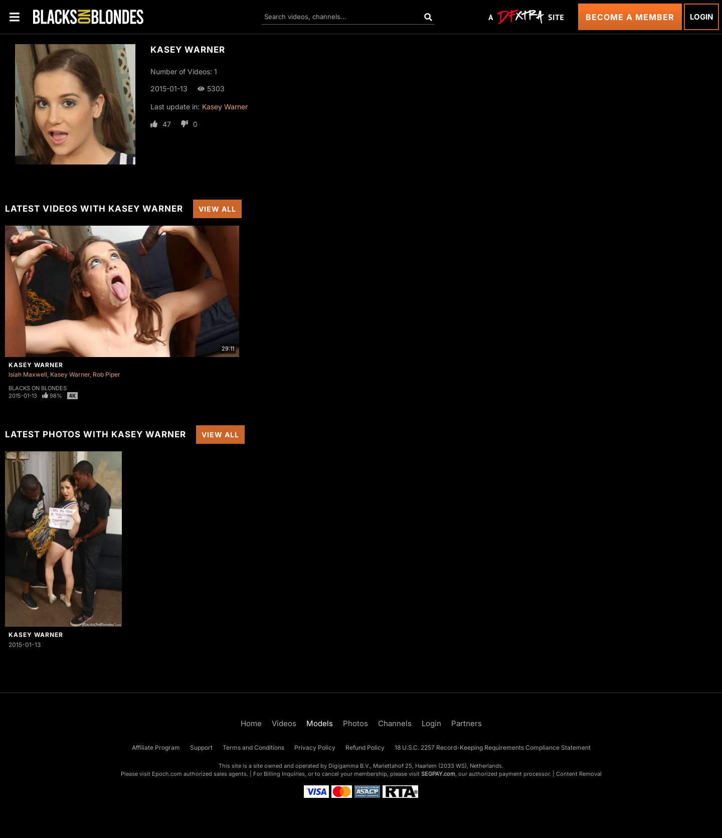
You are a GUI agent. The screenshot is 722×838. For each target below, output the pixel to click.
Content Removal (579, 773)
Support (201, 747)
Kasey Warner (225, 106)
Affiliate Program (156, 747)
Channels (395, 723)
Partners (466, 723)
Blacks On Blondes (38, 388)
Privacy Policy (314, 747)
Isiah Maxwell (28, 374)
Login (701, 17)
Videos (284, 723)
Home (251, 723)
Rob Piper (106, 374)
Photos (355, 723)
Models (319, 723)
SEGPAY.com (438, 773)
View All (217, 209)
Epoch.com (167, 773)
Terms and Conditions (253, 747)
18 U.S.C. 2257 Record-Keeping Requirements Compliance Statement (493, 747)
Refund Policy (365, 747)
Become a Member (630, 17)
